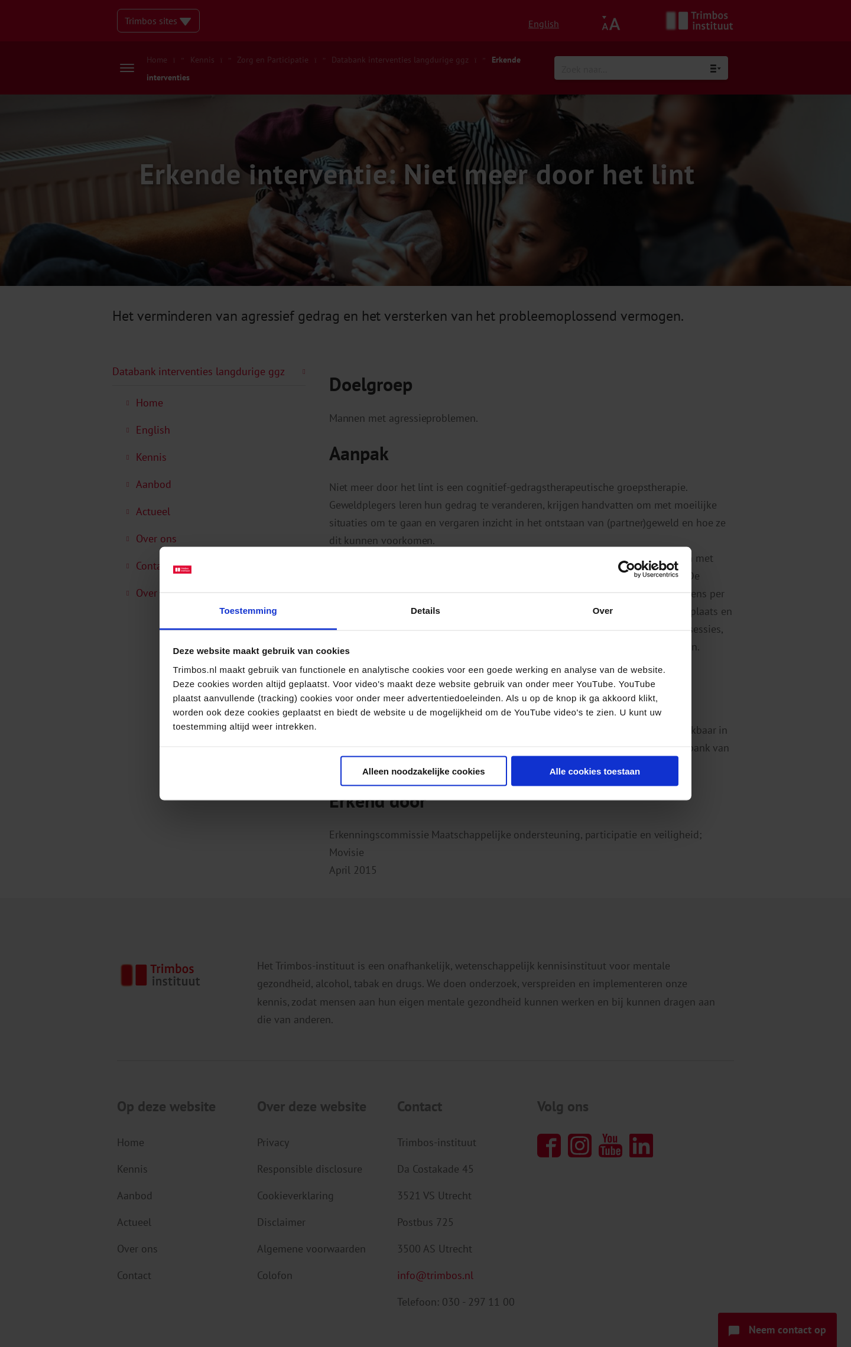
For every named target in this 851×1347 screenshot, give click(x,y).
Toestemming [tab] (248, 610)
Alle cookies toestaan (595, 771)
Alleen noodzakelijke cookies (423, 771)
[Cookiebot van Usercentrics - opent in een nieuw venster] (626, 569)
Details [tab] (425, 610)
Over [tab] (603, 610)
